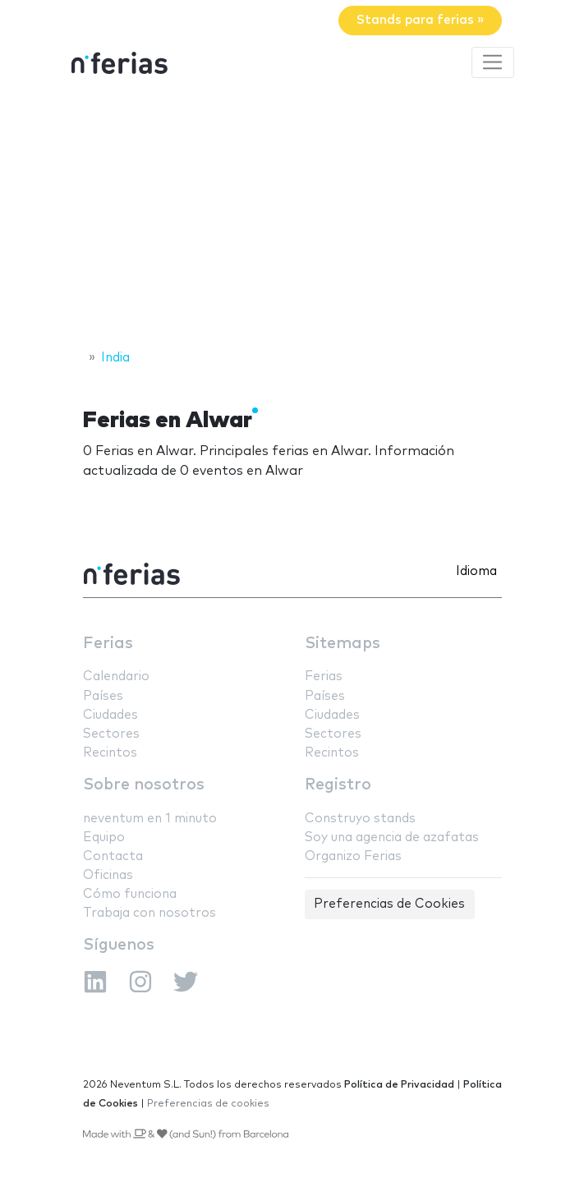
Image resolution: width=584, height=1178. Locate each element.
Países (103, 696)
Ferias (108, 643)
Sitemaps (342, 643)
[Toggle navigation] (492, 62)
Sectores (111, 734)
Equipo (104, 837)
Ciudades (110, 715)
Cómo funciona (130, 894)
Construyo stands (360, 818)
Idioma (476, 571)
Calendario (116, 676)
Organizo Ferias (353, 856)
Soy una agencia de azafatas (392, 837)
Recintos (110, 753)
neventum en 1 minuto (150, 818)
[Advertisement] (292, 216)
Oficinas (108, 875)
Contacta (113, 856)
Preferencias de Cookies (389, 904)
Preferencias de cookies (208, 1103)
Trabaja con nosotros (149, 913)
